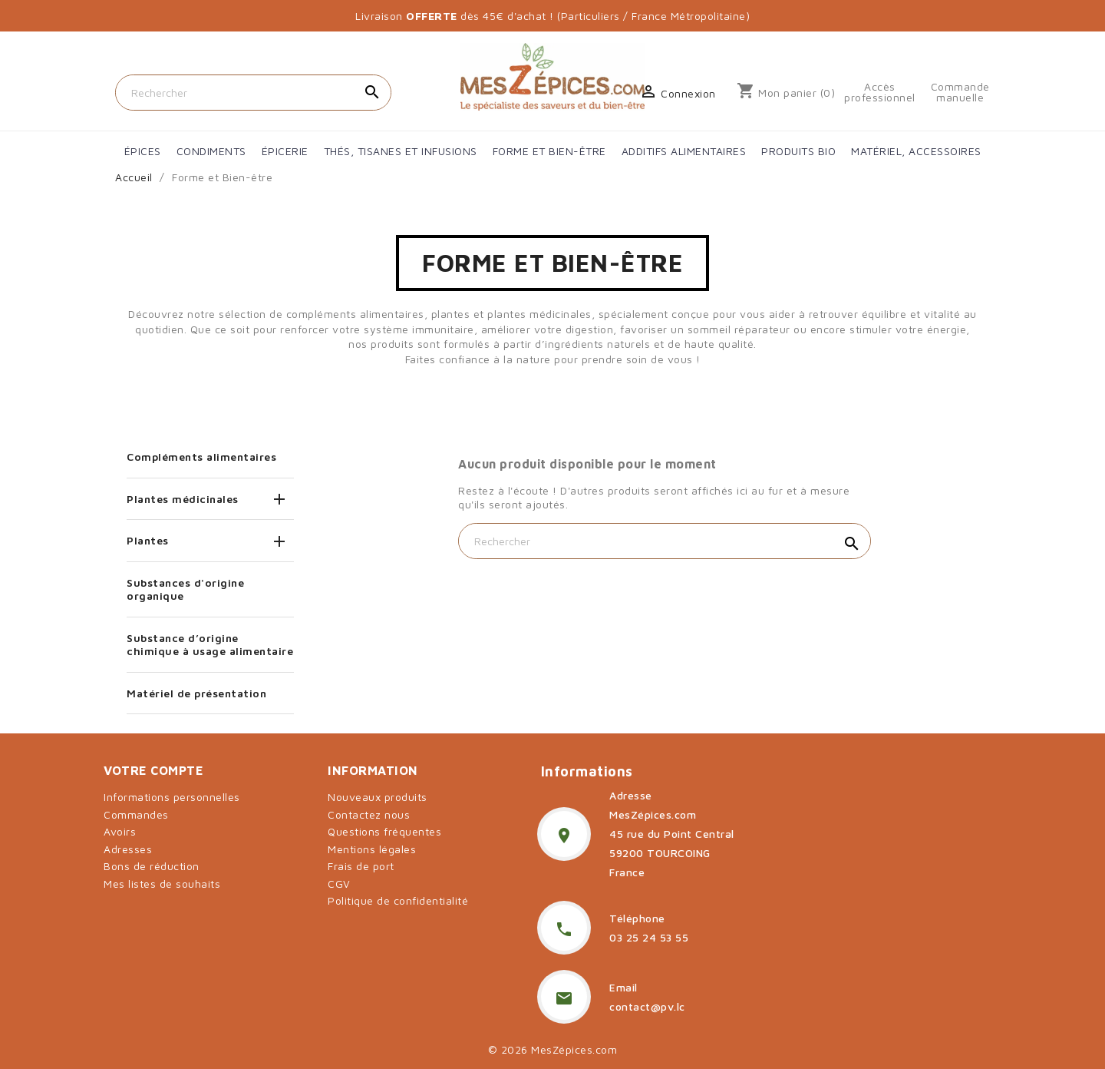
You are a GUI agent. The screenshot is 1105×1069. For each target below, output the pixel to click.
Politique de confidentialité (398, 900)
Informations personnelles (172, 796)
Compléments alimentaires (201, 456)
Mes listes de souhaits (162, 883)
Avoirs (120, 831)
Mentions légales (372, 849)
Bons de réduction (152, 865)
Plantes (148, 540)
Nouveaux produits (377, 796)
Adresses (128, 849)
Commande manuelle (960, 92)
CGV (339, 883)
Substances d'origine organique (185, 589)
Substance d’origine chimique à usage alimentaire (210, 644)
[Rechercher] (253, 92)
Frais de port (361, 865)
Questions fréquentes (384, 831)
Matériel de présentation (196, 693)
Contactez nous (369, 814)
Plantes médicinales (183, 498)
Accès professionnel (879, 92)
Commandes (136, 814)
